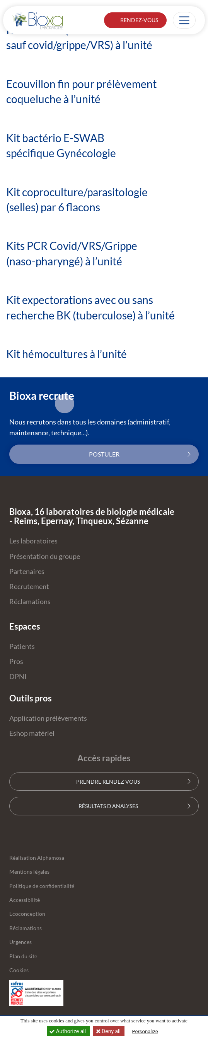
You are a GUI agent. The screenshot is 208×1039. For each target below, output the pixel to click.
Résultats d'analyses (104, 806)
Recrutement (29, 586)
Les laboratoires (33, 541)
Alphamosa (50, 858)
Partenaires (26, 571)
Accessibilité (24, 900)
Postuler (104, 454)
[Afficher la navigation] (184, 20)
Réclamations (30, 602)
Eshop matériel (32, 733)
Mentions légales (29, 872)
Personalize (145, 1031)
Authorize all (68, 1031)
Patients (22, 646)
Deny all (111, 1031)
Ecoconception (27, 914)
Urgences (20, 942)
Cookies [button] (19, 970)
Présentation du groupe (44, 556)
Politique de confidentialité (41, 886)
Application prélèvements (48, 718)
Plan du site (23, 956)
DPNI (18, 676)
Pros (16, 661)
